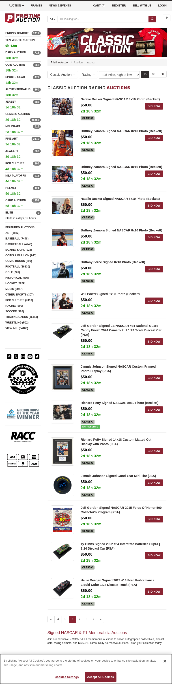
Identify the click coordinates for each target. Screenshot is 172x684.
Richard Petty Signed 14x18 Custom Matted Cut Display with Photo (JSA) (116, 442)
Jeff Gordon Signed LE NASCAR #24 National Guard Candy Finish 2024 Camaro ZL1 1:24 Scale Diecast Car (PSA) (121, 330)
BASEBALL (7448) (16, 238)
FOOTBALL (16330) (17, 266)
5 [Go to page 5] (65, 619)
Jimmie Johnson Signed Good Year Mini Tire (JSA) (118, 476)
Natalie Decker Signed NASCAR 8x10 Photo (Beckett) (120, 99)
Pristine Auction (60, 62)
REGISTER (119, 5)
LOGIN (162, 5)
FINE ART (11, 138)
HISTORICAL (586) (17, 277)
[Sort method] (119, 75)
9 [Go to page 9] (94, 619)
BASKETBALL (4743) (18, 244)
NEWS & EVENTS (60, 5)
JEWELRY (11, 151)
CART (99, 5)
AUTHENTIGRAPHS (17, 89)
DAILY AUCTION (15, 52)
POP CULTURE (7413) (19, 300)
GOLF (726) (12, 272)
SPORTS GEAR (15, 77)
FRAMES (36, 5)
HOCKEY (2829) (15, 283)
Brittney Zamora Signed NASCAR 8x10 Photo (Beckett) (121, 131)
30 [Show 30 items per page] (153, 74)
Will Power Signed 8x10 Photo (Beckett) (110, 294)
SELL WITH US (142, 5)
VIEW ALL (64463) (16, 328)
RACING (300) (14, 305)
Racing (88, 74)
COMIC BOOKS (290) (18, 261)
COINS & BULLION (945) (20, 255)
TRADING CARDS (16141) (21, 317)
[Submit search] (152, 19)
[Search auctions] (103, 19)
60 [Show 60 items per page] (162, 74)
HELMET (10, 188)
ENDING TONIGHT (17, 33)
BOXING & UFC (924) (18, 249)
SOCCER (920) (14, 311)
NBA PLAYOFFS (15, 175)
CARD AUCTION (15, 200)
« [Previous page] (51, 619)
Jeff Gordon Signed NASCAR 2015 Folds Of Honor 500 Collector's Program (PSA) (121, 510)
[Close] (165, 661)
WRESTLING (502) (16, 322)
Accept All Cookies (100, 677)
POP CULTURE (14, 163)
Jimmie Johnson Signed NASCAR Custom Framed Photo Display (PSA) (118, 369)
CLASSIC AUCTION (17, 114)
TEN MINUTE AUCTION (23, 44)
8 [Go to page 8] (86, 619)
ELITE (9, 212)
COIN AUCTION (15, 64)
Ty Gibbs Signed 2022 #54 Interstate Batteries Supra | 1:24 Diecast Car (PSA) (120, 546)
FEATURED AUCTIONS (19, 227)
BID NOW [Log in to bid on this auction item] (154, 106)
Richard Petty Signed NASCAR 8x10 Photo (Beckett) (119, 403)
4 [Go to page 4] (58, 619)
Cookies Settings (67, 677)
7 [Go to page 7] (79, 619)
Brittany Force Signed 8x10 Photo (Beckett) (113, 262)
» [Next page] (100, 619)
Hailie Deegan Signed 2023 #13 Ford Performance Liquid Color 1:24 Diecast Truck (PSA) (117, 582)
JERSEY (10, 101)
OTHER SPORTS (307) (19, 294)
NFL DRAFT (12, 126)
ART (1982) (12, 233)
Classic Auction (62, 74)
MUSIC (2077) (14, 289)
